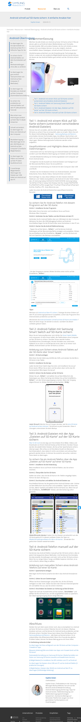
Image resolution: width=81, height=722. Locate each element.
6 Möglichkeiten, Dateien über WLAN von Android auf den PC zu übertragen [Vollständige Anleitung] (50, 669)
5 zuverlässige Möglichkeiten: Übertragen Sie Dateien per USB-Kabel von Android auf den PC (18, 174)
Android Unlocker (55, 718)
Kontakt (24, 719)
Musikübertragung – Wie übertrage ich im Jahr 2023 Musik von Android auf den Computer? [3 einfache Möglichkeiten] (18, 145)
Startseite (10, 30)
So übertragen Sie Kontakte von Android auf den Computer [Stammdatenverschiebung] (18, 92)
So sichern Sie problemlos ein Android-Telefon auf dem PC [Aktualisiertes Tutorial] (18, 105)
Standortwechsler (55, 719)
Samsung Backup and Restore (39, 635)
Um (23, 718)
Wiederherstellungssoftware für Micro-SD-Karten (46, 539)
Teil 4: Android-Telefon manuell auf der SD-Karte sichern (55, 112)
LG (75, 718)
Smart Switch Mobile (70, 335)
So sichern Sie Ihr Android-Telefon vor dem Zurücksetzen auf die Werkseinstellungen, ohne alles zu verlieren (18, 61)
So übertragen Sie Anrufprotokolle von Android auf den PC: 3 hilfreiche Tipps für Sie (18, 46)
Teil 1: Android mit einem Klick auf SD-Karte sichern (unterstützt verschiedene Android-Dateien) (53, 100)
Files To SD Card (34, 443)
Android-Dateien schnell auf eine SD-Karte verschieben (58, 320)
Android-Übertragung (32, 30)
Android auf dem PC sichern (47, 313)
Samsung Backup (41, 718)
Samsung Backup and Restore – (66, 134)
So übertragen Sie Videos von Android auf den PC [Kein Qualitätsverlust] (17, 159)
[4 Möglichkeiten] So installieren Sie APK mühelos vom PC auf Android (53, 660)
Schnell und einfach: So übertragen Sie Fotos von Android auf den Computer (18, 130)
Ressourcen (42, 9)
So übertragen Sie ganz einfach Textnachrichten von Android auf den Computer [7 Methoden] (17, 77)
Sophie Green (35, 22)
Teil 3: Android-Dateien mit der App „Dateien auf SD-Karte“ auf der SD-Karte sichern (54, 109)
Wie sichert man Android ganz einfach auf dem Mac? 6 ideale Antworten (18, 118)
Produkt (27, 9)
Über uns (56, 9)
